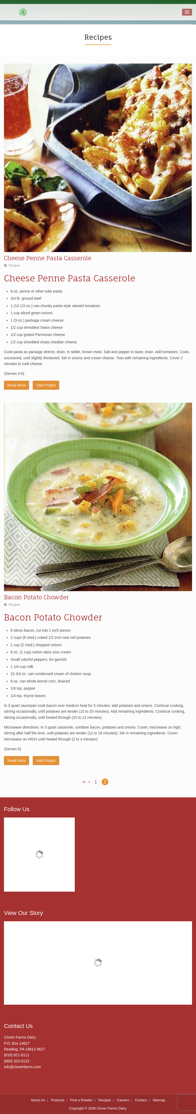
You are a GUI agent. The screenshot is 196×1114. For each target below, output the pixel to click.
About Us (38, 1100)
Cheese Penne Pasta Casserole (47, 258)
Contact (141, 1100)
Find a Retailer (81, 1100)
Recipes (14, 265)
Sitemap (159, 1100)
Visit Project (46, 385)
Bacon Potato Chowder (36, 597)
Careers (123, 1100)
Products (57, 1100)
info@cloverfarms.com (22, 1067)
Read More (16, 385)
